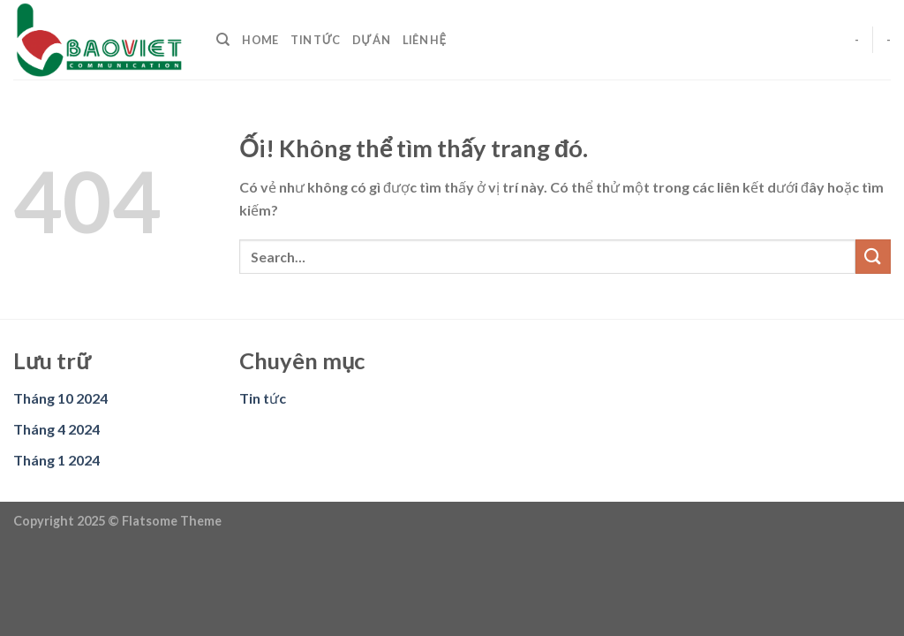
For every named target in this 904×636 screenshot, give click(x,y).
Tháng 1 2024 (56, 459)
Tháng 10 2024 (60, 398)
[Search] (223, 40)
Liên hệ (424, 40)
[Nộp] (873, 256)
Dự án (371, 40)
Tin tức (315, 40)
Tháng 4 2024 (56, 428)
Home (260, 40)
